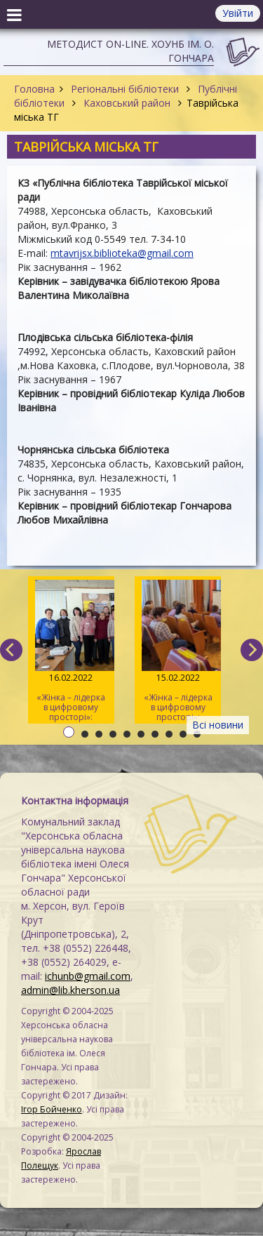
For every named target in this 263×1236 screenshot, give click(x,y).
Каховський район (127, 102)
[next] (252, 650)
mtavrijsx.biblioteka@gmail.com (122, 253)
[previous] (11, 650)
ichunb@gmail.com (87, 976)
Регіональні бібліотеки (125, 88)
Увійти (237, 13)
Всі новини (217, 724)
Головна (34, 88)
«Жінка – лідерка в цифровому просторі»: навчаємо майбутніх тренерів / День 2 (178, 652)
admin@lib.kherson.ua (70, 990)
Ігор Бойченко (51, 1109)
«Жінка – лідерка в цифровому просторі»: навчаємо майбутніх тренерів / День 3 (71, 652)
